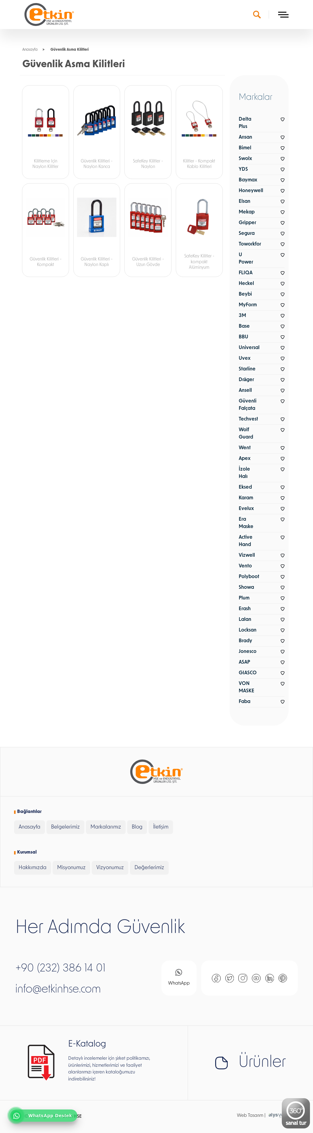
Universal (249, 347)
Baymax (248, 180)
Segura (247, 233)
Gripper (247, 222)
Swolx (245, 158)
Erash (245, 609)
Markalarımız (105, 827)
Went (245, 448)
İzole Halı (244, 473)
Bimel (245, 148)
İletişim (160, 827)
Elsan (244, 201)
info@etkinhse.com (58, 989)
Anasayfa (30, 50)
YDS (243, 169)
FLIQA (245, 273)
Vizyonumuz (110, 867)
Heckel (246, 283)
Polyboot (249, 576)
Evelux (246, 508)
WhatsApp (179, 977)
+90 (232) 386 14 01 (60, 968)
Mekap (247, 212)
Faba (244, 701)
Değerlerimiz (149, 867)
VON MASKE (246, 687)
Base (244, 326)
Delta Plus (245, 123)
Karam (246, 498)
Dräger (246, 379)
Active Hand (245, 541)
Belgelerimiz (65, 827)
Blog (137, 827)
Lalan (245, 619)
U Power (246, 259)
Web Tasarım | (251, 1115)
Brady (245, 641)
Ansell (245, 390)
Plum (244, 598)
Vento (245, 566)
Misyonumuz (71, 867)
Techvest (248, 419)
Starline (247, 369)
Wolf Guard (246, 434)
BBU (243, 337)
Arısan (245, 137)
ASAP (244, 662)
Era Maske (246, 523)
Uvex (244, 358)
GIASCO (248, 673)
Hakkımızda (32, 867)
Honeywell (251, 190)
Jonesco (247, 651)
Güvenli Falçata (247, 405)
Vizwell (247, 555)
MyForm (248, 305)
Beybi (245, 294)
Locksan (247, 630)
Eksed (245, 487)
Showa (246, 587)
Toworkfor (250, 244)
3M (242, 315)
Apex (244, 458)
